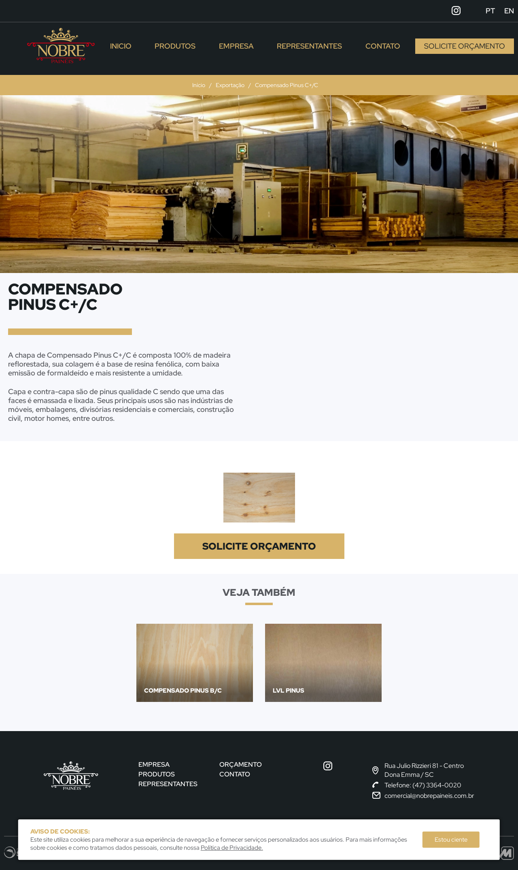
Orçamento (240, 764)
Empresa (236, 46)
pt (490, 11)
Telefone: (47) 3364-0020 (416, 785)
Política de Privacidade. (232, 848)
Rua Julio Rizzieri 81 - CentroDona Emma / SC (418, 770)
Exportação (230, 85)
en (509, 11)
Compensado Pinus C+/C (286, 85)
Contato (382, 46)
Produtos (175, 46)
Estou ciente (451, 840)
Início (198, 85)
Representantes (309, 46)
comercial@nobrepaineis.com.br (423, 795)
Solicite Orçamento (464, 46)
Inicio (121, 46)
